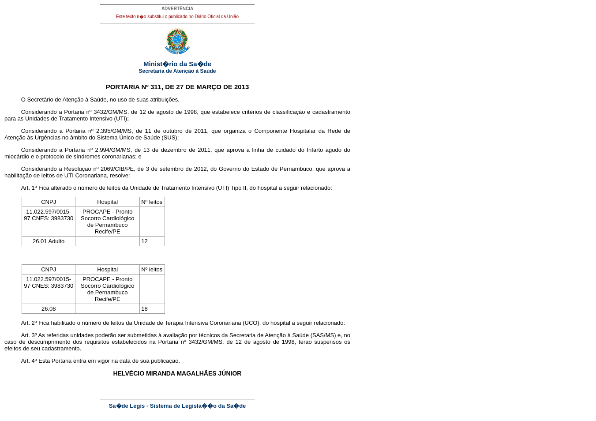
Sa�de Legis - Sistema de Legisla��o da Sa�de (177, 405)
